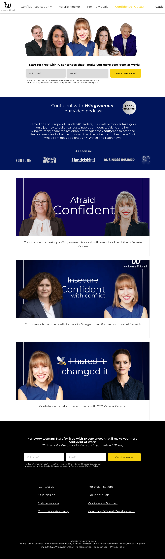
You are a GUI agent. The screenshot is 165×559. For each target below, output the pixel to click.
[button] (46, 486)
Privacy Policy (94, 82)
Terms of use (100, 547)
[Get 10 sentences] (125, 73)
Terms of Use (78, 82)
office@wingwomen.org (83, 541)
